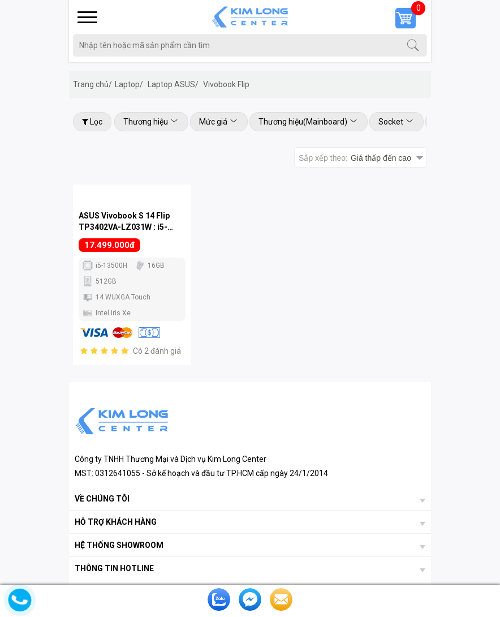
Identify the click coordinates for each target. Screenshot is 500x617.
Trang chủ (92, 84)
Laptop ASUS (173, 84)
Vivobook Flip (226, 84)
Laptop (129, 84)
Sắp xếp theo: (355, 157)
